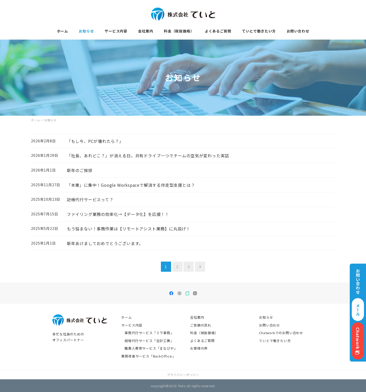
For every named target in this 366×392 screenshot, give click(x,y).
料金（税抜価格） (204, 332)
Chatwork (358, 340)
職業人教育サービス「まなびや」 (151, 348)
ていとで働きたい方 (275, 340)
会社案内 (197, 317)
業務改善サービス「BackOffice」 (148, 356)
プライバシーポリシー (183, 374)
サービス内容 (131, 325)
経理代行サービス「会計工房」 (149, 340)
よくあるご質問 (202, 340)
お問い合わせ (269, 325)
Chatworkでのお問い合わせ (281, 332)
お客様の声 (199, 348)
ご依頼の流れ (200, 325)
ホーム (126, 317)
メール (358, 309)
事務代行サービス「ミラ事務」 (149, 332)
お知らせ (266, 317)
